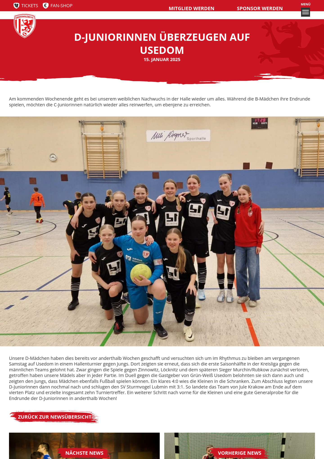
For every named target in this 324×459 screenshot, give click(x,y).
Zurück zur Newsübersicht (54, 416)
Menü (305, 9)
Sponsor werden (260, 8)
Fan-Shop (62, 5)
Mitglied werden (191, 8)
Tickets (29, 5)
